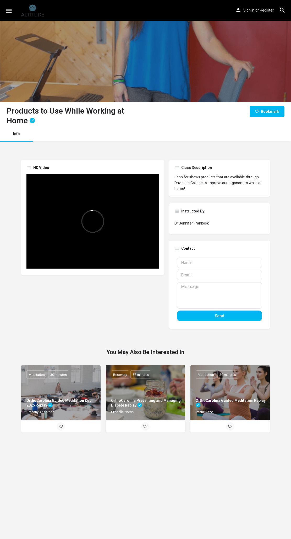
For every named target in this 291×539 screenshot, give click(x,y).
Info (16, 134)
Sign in (248, 10)
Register (267, 10)
